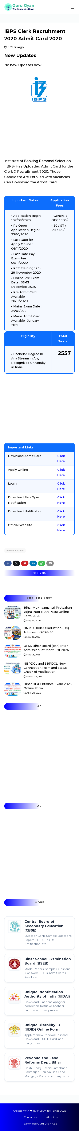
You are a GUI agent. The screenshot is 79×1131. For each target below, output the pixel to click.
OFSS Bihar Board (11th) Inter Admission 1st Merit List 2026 (46, 648)
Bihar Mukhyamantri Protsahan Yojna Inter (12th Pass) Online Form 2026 (48, 612)
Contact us (30, 1117)
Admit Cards (15, 550)
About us (52, 1117)
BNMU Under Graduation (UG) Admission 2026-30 (46, 630)
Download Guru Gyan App (40, 1123)
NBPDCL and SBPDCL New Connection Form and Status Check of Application (45, 668)
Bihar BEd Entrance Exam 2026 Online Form (48, 686)
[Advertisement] (39, 408)
